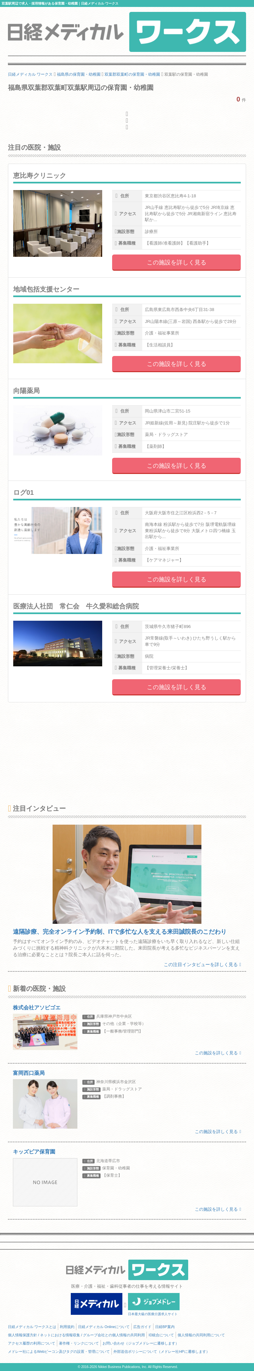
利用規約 (67, 1327)
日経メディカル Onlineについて (104, 1327)
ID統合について (161, 1335)
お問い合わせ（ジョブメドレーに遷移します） (141, 1343)
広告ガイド (142, 1327)
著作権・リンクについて (79, 1343)
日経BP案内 (165, 1327)
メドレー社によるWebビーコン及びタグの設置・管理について (59, 1351)
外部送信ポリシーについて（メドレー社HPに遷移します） (161, 1351)
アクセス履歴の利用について (31, 1343)
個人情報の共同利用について (201, 1335)
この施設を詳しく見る (176, 262)
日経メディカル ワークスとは (32, 1327)
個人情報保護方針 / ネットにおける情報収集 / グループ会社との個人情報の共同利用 (76, 1335)
